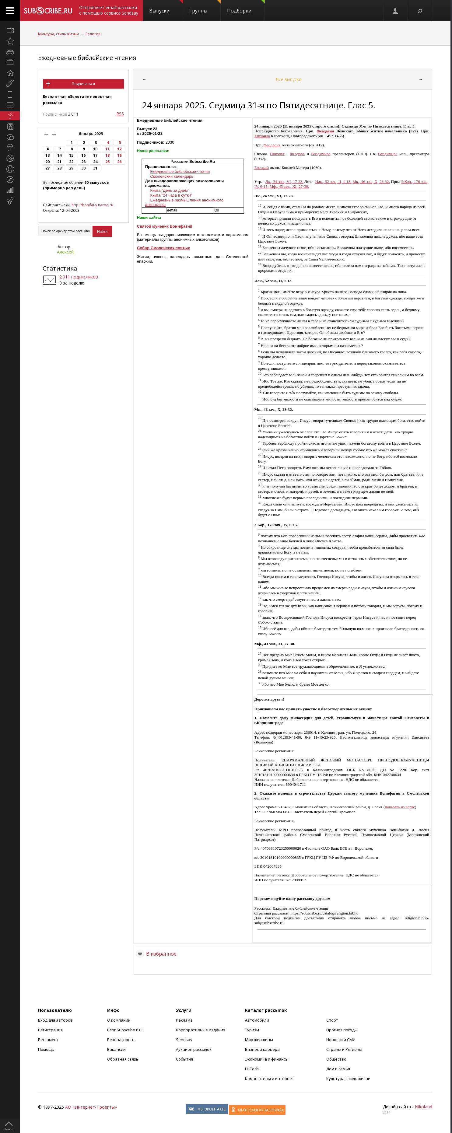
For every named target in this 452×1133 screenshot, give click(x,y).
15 (71, 155)
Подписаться (83, 83)
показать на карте (400, 807)
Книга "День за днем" (169, 190)
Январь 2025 (91, 133)
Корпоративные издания (200, 1030)
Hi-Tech (252, 1069)
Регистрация (50, 1030)
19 (119, 155)
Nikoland (423, 1107)
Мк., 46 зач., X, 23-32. (371, 181)
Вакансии (116, 1049)
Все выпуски (288, 79)
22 (71, 161)
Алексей (65, 252)
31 (95, 168)
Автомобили (257, 1020)
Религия (93, 34)
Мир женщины (259, 1039)
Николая (277, 154)
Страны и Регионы (344, 1049)
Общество (336, 1059)
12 (119, 149)
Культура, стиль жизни (58, 34)
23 (83, 161)
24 (95, 161)
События (184, 1059)
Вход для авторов (55, 1020)
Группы (205, 7)
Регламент (48, 1039)
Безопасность (121, 1039)
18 (107, 155)
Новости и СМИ (341, 1039)
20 (47, 161)
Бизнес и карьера (262, 1049)
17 (95, 155)
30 (83, 168)
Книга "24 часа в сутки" (171, 195)
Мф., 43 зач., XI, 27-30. (289, 186)
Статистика (60, 268)
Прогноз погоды (342, 1030)
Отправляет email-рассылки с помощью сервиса (108, 10)
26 (119, 161)
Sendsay (184, 1039)
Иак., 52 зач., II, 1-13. (333, 181)
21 (59, 161)
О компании (119, 1020)
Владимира (321, 154)
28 (59, 168)
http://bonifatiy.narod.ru (92, 205)
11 (107, 149)
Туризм (252, 1030)
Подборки (246, 7)
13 (47, 155)
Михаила (262, 136)
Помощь (46, 1049)
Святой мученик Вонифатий (164, 226)
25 (107, 161)
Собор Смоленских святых (163, 248)
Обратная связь (122, 1059)
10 (95, 149)
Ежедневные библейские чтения (87, 58)
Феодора (297, 154)
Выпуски (166, 7)
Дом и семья (338, 1069)
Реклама (184, 1020)
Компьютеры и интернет (269, 1078)
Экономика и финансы (267, 1059)
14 (59, 155)
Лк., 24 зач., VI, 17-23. (284, 181)
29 (71, 168)
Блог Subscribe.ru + (125, 1030)
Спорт (332, 1020)
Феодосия (325, 131)
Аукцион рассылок (194, 1049)
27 (47, 168)
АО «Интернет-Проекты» (91, 1107)
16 (83, 155)
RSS (120, 114)
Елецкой (261, 167)
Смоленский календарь (171, 176)
